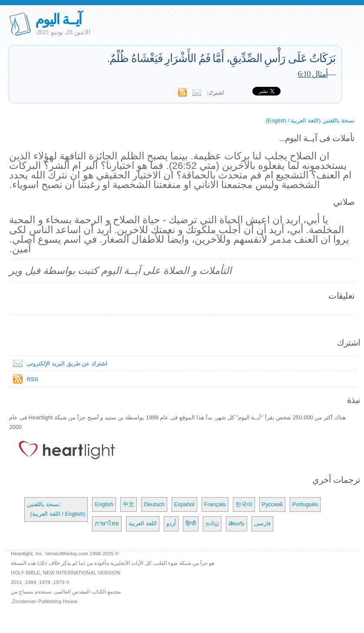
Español (184, 504)
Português (305, 504)
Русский (272, 504)
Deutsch (154, 504)
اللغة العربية (143, 523)
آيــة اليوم (58, 19)
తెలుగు (236, 523)
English (104, 504)
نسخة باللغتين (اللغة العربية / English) (310, 120)
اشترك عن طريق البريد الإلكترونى (58, 363)
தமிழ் (212, 523)
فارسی (262, 523)
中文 (128, 504)
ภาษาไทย (107, 523)
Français (215, 504)
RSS (32, 379)
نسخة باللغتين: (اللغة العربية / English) (56, 509)
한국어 (243, 504)
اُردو (171, 523)
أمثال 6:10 (313, 74)
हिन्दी (190, 523)
